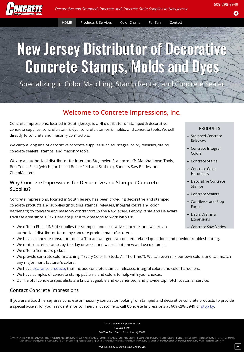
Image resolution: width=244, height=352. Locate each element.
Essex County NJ (169, 337)
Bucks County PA (193, 340)
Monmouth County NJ (50, 340)
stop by (207, 306)
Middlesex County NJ (29, 340)
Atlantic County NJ (69, 337)
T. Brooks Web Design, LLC (131, 346)
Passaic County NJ (87, 340)
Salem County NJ (104, 340)
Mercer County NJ (226, 337)
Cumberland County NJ (150, 337)
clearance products (49, 268)
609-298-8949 (226, 4)
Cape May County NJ (128, 337)
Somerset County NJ (122, 340)
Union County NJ (158, 340)
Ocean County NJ (70, 340)
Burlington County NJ (88, 337)
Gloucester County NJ (188, 337)
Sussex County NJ (141, 340)
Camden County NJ (108, 337)
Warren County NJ (175, 340)
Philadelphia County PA (213, 340)
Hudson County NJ (208, 337)
